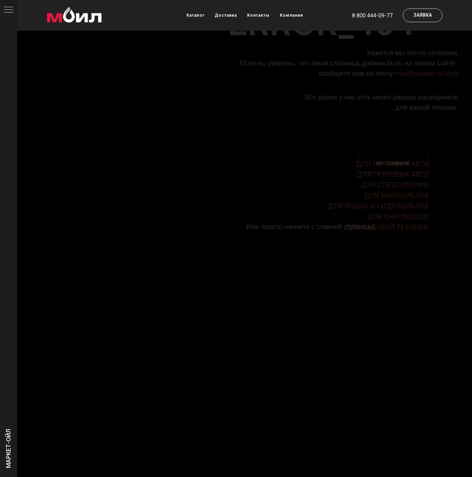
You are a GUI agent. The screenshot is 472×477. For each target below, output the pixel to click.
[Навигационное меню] (8, 10)
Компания (291, 15)
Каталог (195, 15)
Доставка (226, 15)
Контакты (258, 15)
